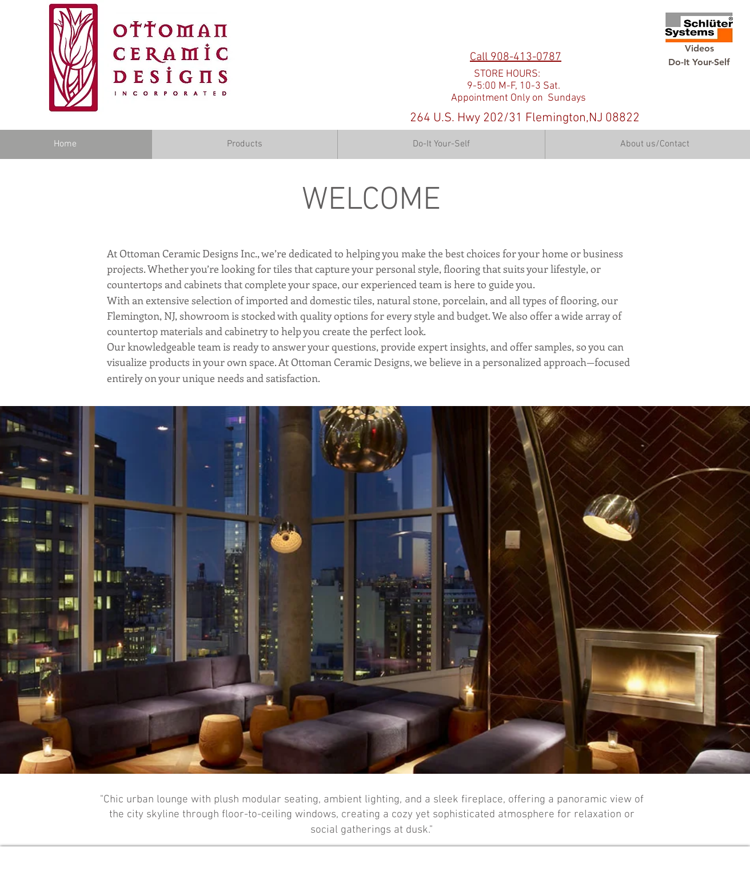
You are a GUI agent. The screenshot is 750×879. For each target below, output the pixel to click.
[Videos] (699, 48)
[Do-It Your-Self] (699, 62)
